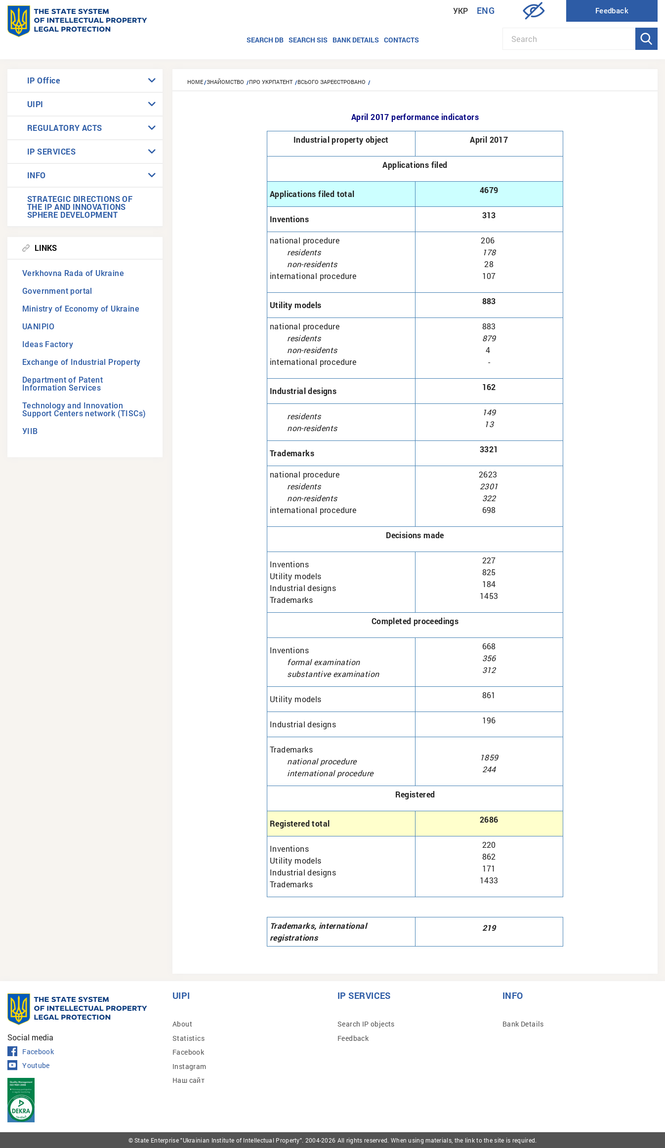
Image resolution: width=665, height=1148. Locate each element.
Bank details (355, 39)
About (182, 1024)
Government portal (57, 291)
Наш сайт (188, 1080)
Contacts (401, 39)
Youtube (28, 1065)
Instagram (189, 1066)
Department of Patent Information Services (62, 384)
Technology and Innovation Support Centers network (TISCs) (84, 409)
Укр (460, 11)
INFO (36, 175)
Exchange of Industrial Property (81, 362)
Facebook (30, 1051)
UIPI (35, 104)
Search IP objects (366, 1024)
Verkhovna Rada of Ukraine (73, 273)
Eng (486, 10)
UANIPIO (38, 326)
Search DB (265, 39)
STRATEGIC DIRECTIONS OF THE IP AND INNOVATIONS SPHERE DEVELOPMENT (79, 207)
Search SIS (308, 39)
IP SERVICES (51, 151)
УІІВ (30, 431)
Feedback (353, 1038)
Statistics (188, 1038)
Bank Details (523, 1024)
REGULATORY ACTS (64, 127)
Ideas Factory (47, 344)
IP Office (43, 80)
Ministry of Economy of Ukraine (80, 309)
